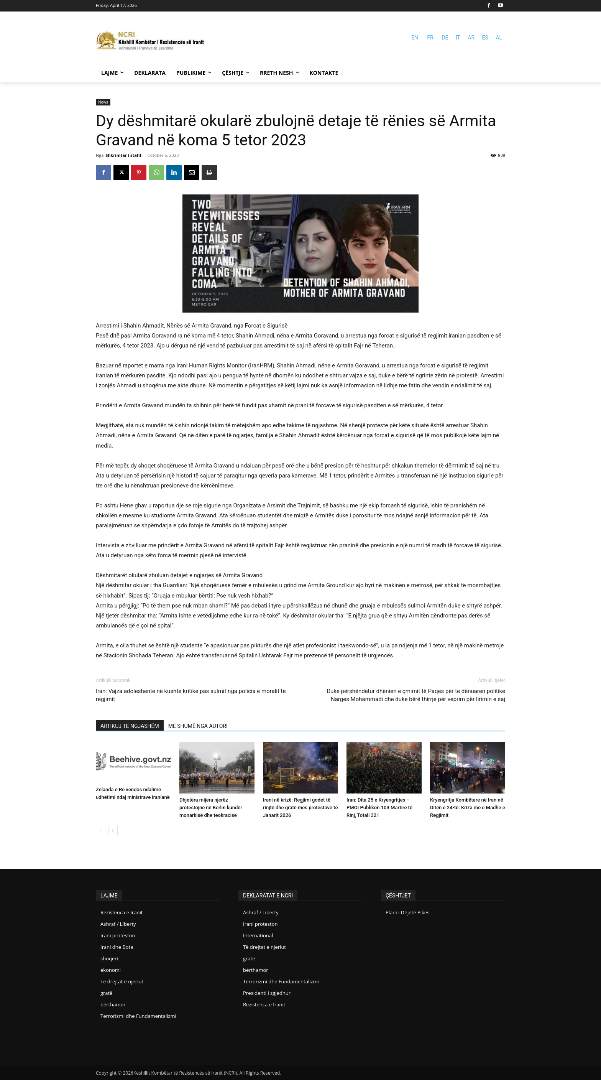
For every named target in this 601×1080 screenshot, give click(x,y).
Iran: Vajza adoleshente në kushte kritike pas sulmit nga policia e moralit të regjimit (191, 695)
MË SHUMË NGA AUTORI (198, 726)
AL (499, 38)
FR (430, 38)
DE (445, 38)
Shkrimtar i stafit (123, 155)
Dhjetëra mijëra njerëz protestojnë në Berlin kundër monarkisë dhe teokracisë (210, 807)
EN (414, 38)
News (103, 102)
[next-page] (113, 830)
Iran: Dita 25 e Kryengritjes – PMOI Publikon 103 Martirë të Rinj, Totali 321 (379, 807)
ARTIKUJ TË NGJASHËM (129, 726)
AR (471, 38)
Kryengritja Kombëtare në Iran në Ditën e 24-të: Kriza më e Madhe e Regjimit (467, 807)
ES (485, 38)
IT (458, 38)
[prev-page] (100, 830)
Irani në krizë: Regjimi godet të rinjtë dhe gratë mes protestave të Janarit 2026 (300, 807)
